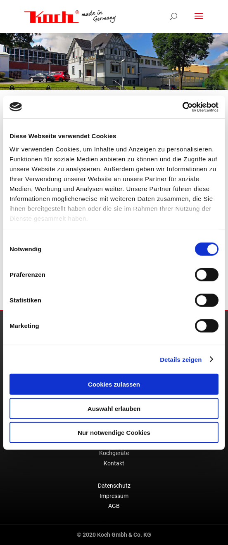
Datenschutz (114, 485)
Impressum (114, 496)
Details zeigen (181, 359)
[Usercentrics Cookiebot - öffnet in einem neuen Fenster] (182, 106)
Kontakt (114, 463)
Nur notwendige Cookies (114, 432)
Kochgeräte (114, 453)
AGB (114, 506)
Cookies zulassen (114, 384)
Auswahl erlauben (114, 408)
